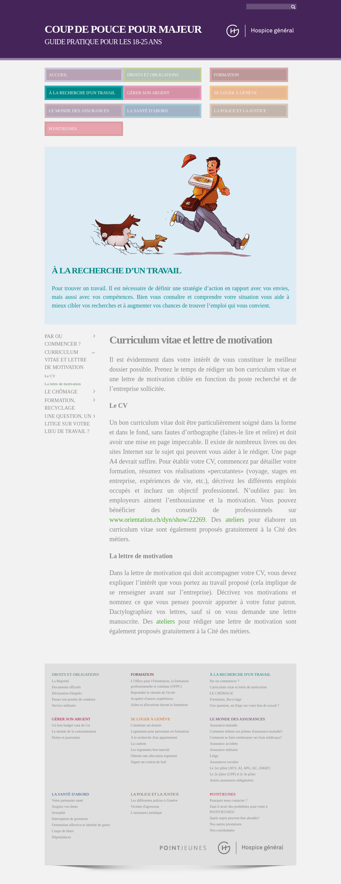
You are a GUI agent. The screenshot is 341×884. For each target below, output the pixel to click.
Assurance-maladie (223, 725)
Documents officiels (66, 687)
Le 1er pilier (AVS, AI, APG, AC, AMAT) (240, 768)
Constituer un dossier (146, 725)
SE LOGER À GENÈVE (235, 92)
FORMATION (226, 74)
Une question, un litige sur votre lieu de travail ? (68, 424)
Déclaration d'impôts (67, 693)
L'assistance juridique (146, 813)
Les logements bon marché (150, 750)
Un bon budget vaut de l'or (71, 725)
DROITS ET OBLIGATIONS (153, 74)
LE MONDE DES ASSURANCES (79, 110)
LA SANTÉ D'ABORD (147, 110)
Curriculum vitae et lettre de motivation (66, 360)
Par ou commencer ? (224, 681)
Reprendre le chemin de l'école (153, 692)
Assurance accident (223, 744)
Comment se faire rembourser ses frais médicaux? (246, 737)
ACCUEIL (58, 74)
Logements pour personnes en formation (160, 731)
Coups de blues (63, 831)
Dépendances (61, 837)
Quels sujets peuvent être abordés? (234, 818)
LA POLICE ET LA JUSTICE (240, 110)
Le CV (50, 376)
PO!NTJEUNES (63, 128)
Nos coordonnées (222, 830)
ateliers (235, 519)
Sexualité (58, 813)
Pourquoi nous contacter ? (228, 800)
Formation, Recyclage (225, 699)
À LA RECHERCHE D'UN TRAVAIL (82, 92)
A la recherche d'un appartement (154, 737)
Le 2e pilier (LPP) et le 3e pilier (232, 774)
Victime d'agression (145, 806)
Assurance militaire (224, 750)
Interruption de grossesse (70, 819)
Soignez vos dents (65, 806)
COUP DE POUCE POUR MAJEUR (123, 29)
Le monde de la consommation (74, 731)
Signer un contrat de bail (148, 762)
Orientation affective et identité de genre (81, 825)
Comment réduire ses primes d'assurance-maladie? (246, 731)
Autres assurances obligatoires (232, 780)
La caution (138, 744)
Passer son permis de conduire (73, 699)
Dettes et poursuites (66, 737)
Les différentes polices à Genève (154, 800)
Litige (214, 756)
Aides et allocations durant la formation (159, 705)
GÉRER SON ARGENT (148, 92)
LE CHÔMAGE (61, 392)
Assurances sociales (224, 762)
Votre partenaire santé (67, 800)
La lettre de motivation (63, 384)
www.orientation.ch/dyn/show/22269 (157, 519)
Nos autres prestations (225, 824)
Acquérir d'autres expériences (152, 699)
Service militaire (64, 705)
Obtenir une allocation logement (154, 756)
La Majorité (60, 681)
